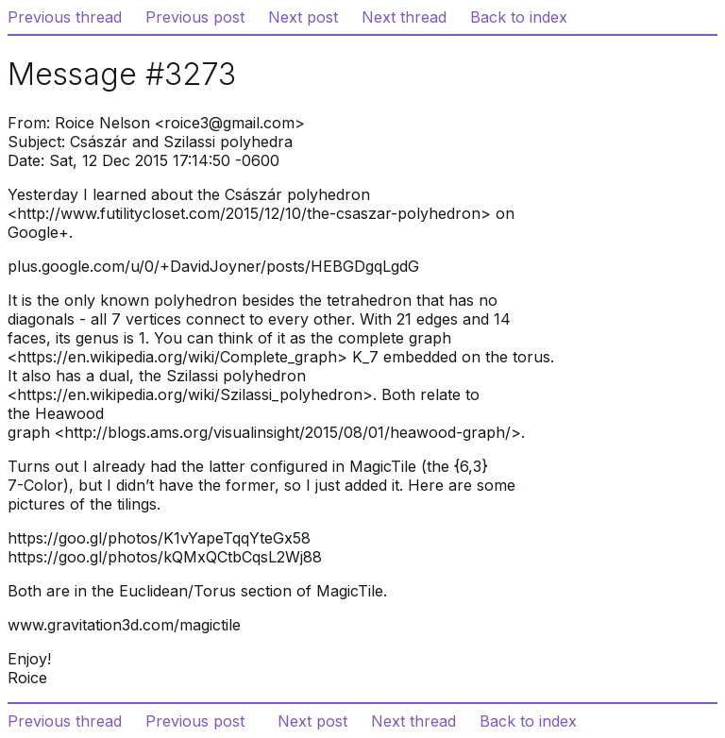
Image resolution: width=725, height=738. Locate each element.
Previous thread (65, 17)
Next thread (404, 17)
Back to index (518, 17)
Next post (303, 17)
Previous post (194, 17)
